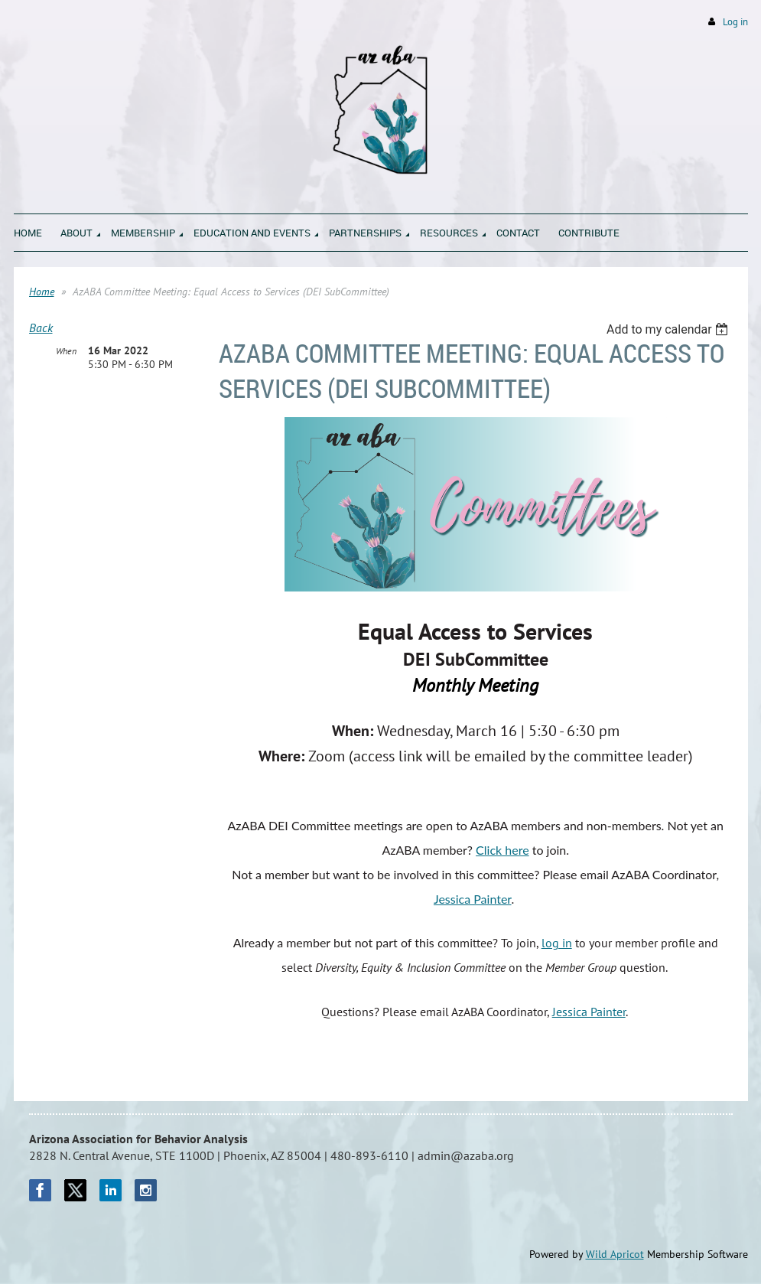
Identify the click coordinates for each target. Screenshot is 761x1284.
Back (41, 327)
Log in (735, 21)
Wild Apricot (615, 1254)
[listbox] (670, 329)
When (66, 351)
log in (556, 942)
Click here (502, 849)
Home (41, 291)
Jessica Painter (473, 898)
